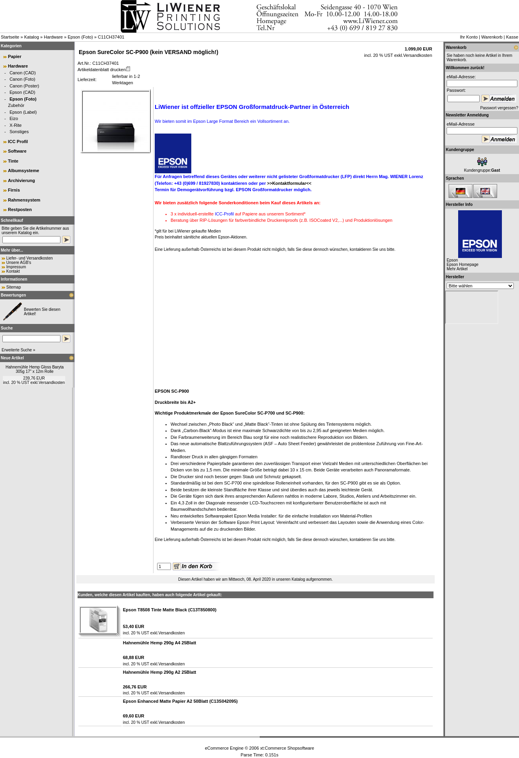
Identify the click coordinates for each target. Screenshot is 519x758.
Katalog (31, 37)
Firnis (14, 190)
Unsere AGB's (18, 262)
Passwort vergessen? (499, 108)
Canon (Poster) (24, 85)
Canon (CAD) (23, 72)
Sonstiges (19, 131)
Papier (14, 56)
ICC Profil (18, 141)
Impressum (16, 267)
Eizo (14, 118)
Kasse (512, 37)
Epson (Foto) (80, 37)
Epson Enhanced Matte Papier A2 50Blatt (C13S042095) (180, 701)
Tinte (13, 161)
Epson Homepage (462, 264)
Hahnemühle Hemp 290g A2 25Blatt (159, 672)
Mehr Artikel (457, 269)
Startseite (10, 37)
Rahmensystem (24, 200)
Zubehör (16, 105)
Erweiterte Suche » (18, 350)
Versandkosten (52, 382)
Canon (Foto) (22, 79)
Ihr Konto (469, 37)
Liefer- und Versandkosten (29, 258)
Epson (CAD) (22, 92)
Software (17, 151)
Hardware (53, 37)
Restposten (20, 209)
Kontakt (13, 271)
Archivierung (21, 180)
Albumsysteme (23, 170)
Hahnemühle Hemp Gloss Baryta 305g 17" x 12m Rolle (35, 369)
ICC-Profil (224, 213)
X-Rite (16, 125)
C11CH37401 (111, 37)
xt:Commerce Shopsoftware (287, 748)
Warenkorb (491, 37)
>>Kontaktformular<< (289, 183)
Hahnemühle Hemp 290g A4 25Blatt (159, 642)
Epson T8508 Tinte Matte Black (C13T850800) (169, 609)
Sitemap (13, 287)
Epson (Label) (23, 112)
